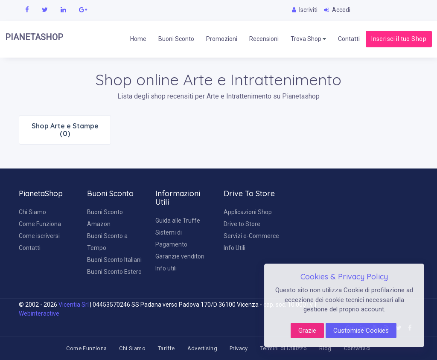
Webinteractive (39, 313)
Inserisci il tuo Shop (398, 38)
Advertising (202, 348)
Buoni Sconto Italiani (114, 259)
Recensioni (264, 38)
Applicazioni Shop (248, 212)
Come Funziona (40, 224)
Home (138, 38)
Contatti (349, 38)
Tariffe (166, 348)
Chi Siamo (32, 212)
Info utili (166, 268)
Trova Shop (308, 39)
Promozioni (221, 38)
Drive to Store (242, 224)
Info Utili (234, 247)
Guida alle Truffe (177, 220)
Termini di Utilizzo (283, 348)
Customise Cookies (361, 330)
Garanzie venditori (179, 256)
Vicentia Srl (73, 304)
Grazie (307, 330)
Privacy (239, 348)
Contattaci (357, 348)
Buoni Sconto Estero (114, 271)
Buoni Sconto (176, 38)
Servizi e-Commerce (251, 235)
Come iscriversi (39, 235)
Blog (325, 348)
